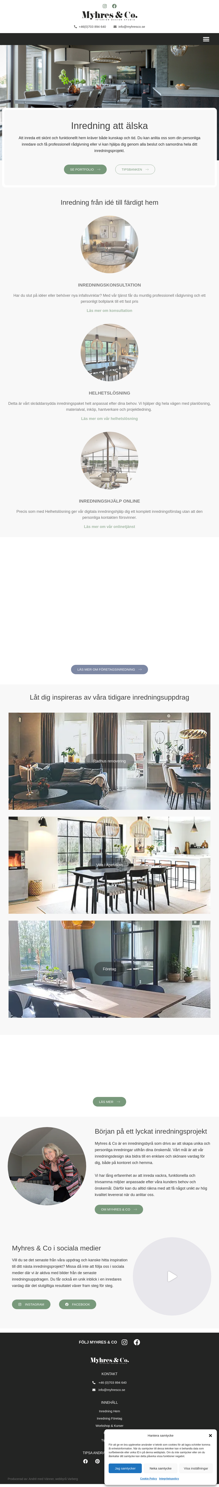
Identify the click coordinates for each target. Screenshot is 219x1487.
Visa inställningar (196, 1468)
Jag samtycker (125, 1468)
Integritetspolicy (169, 1478)
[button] (210, 1435)
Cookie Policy (148, 1478)
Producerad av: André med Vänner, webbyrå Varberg (43, 1482)
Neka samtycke (161, 1468)
